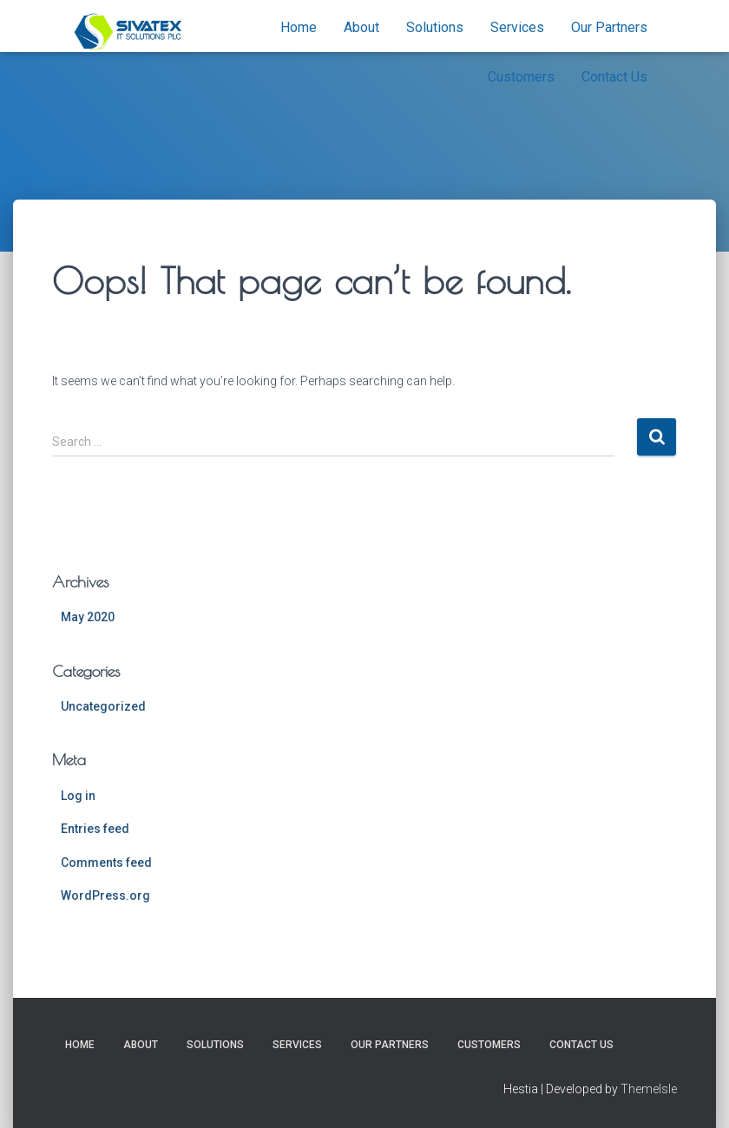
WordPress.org (105, 895)
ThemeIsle (649, 1089)
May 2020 (88, 617)
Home (298, 27)
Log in (78, 796)
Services (517, 27)
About (361, 27)
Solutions (434, 27)
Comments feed (106, 862)
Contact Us (614, 77)
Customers (521, 77)
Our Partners (609, 27)
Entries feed (95, 829)
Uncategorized (103, 706)
